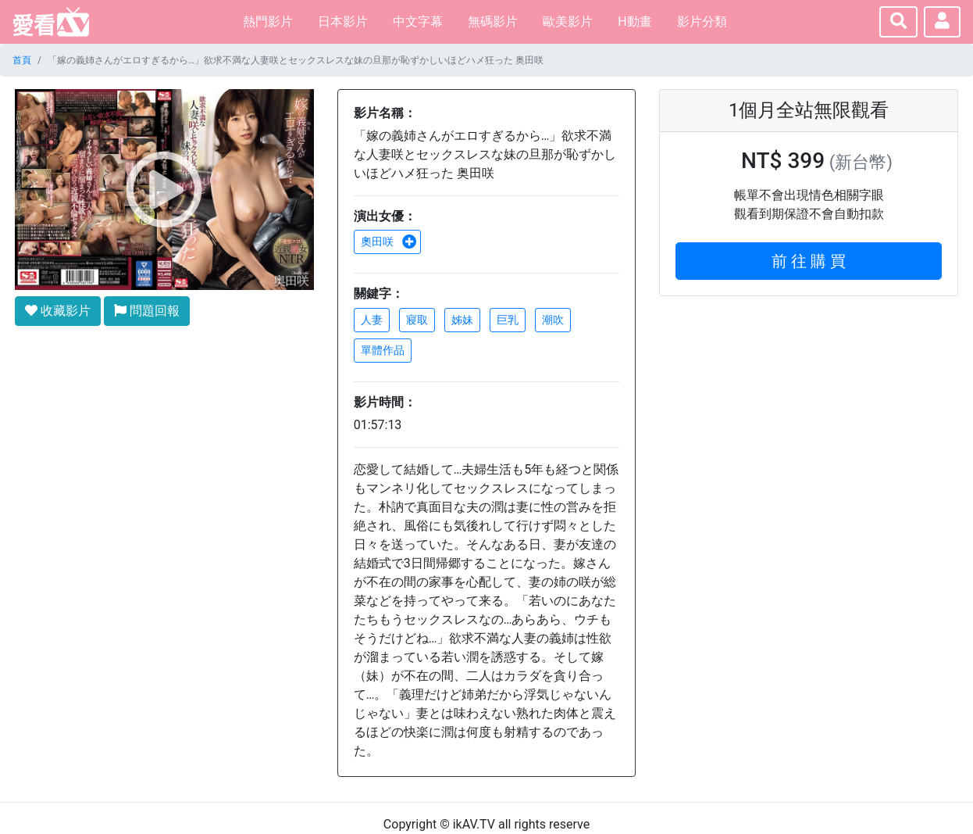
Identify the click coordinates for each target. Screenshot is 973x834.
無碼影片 (493, 21)
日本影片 (343, 21)
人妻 (372, 319)
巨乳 (508, 319)
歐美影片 (568, 21)
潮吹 (553, 319)
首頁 (21, 60)
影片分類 (702, 21)
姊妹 (462, 319)
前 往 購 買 (809, 261)
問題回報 (147, 310)
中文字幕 (418, 21)
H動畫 (634, 21)
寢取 (417, 319)
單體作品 (383, 350)
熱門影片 (268, 21)
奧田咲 (389, 241)
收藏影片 (58, 310)
